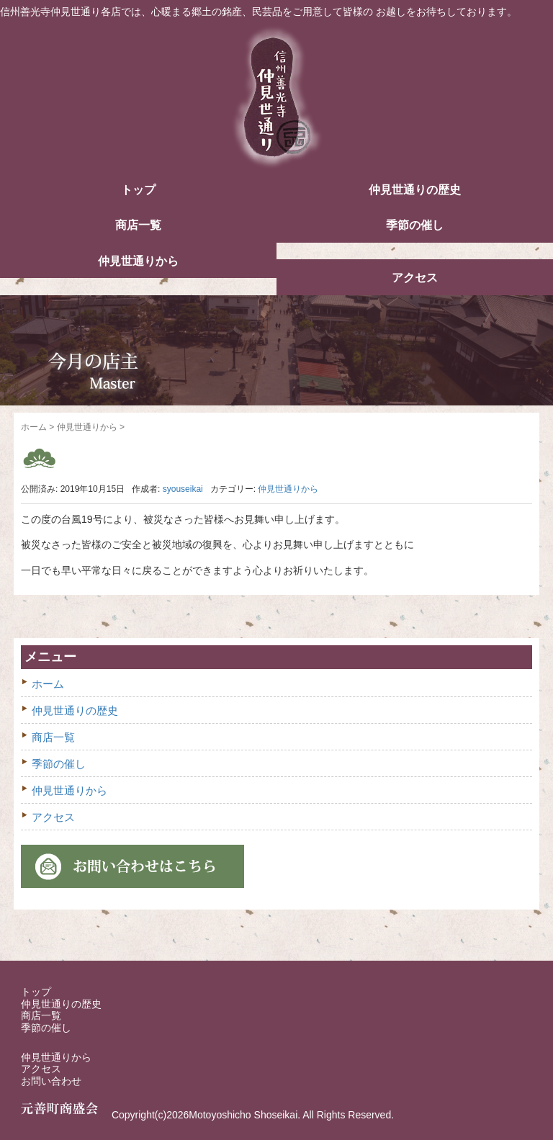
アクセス (415, 277)
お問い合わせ (51, 1081)
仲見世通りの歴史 (415, 190)
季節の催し (415, 225)
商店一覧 (138, 225)
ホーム (34, 427)
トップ (138, 190)
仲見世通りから (138, 261)
